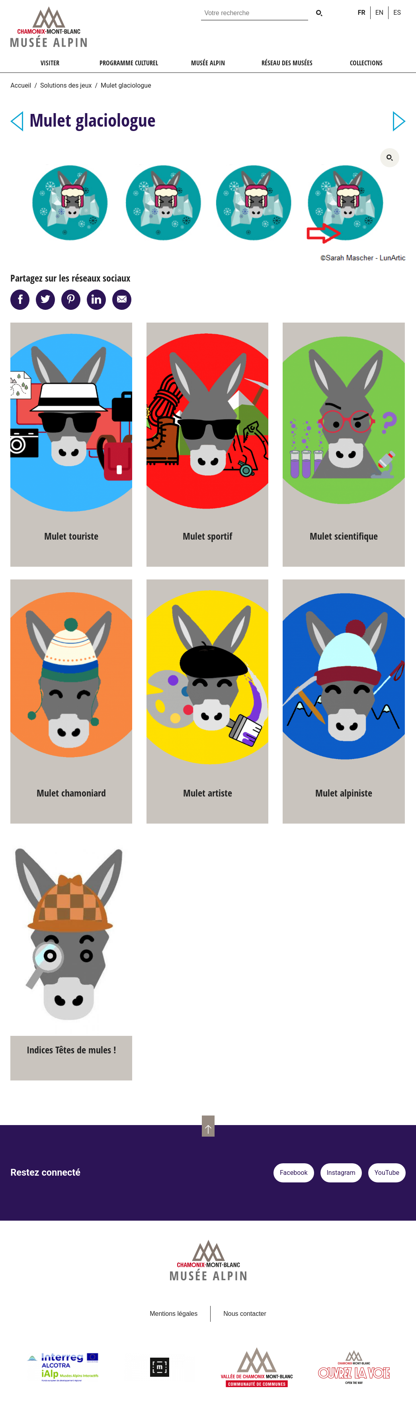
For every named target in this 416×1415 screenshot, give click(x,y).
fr (361, 12)
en (379, 12)
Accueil (20, 85)
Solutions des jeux (66, 85)
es (397, 12)
